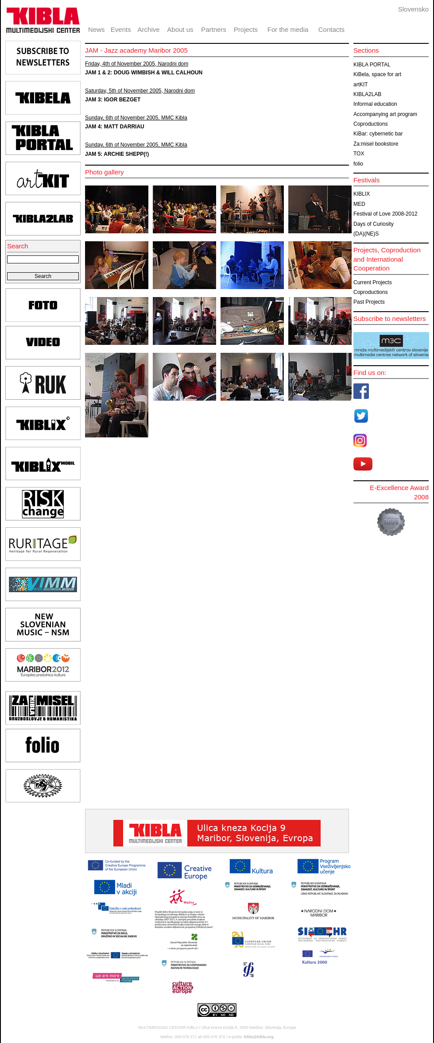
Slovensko (413, 9)
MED (359, 204)
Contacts (331, 29)
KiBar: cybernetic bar (378, 134)
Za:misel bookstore (375, 144)
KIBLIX (361, 194)
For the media (288, 29)
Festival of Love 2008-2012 (385, 214)
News (96, 29)
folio (358, 164)
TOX (358, 154)
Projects (246, 29)
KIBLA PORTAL (372, 65)
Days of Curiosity (373, 224)
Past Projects (369, 302)
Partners (213, 29)
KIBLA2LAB (367, 94)
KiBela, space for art (377, 74)
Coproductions (370, 124)
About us (180, 29)
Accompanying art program (385, 114)
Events (121, 29)
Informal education (375, 104)
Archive (149, 29)
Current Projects (372, 282)
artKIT (360, 84)
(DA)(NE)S (366, 234)
